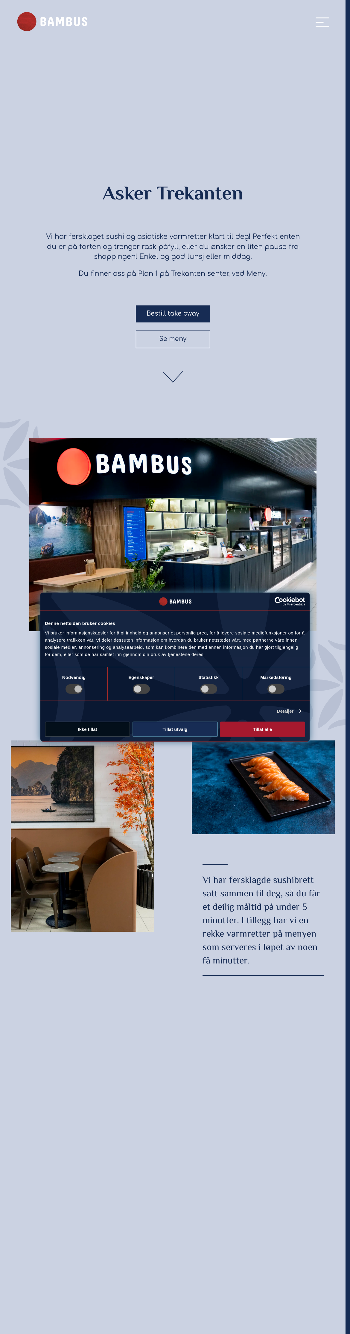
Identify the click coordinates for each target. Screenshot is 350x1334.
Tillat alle (262, 728)
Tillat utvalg (174, 728)
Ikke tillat (87, 728)
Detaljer (285, 711)
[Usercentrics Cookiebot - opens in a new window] (279, 601)
